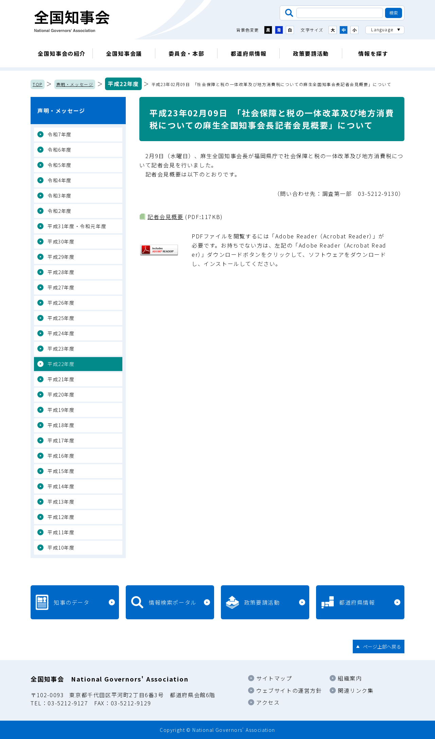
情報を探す (373, 53)
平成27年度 (61, 287)
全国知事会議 (124, 53)
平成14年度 (61, 486)
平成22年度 (123, 84)
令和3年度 (60, 195)
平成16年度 (61, 455)
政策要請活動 (311, 53)
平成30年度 (61, 241)
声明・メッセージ (74, 84)
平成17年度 (61, 440)
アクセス (268, 702)
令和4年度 (60, 180)
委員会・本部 (187, 53)
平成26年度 (61, 302)
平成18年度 (61, 425)
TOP (37, 84)
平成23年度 (61, 348)
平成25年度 (61, 318)
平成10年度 (61, 547)
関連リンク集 (356, 690)
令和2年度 (60, 210)
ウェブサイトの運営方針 (289, 690)
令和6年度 (60, 149)
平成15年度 (61, 471)
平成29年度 (61, 256)
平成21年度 (61, 379)
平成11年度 (61, 532)
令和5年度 (60, 165)
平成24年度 (61, 333)
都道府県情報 (249, 53)
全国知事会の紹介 (62, 53)
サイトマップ (274, 678)
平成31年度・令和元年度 (77, 226)
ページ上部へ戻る (382, 646)
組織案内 (350, 678)
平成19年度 (61, 409)
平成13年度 (61, 501)
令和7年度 (60, 134)
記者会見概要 (165, 217)
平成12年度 (61, 517)
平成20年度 (61, 394)
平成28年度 (61, 272)
